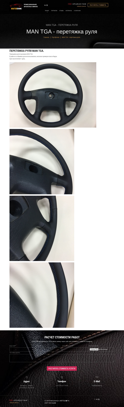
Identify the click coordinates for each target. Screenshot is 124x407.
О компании (77, 10)
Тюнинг (47, 10)
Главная (46, 37)
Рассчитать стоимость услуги (61, 368)
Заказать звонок (81, 6)
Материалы (69, 10)
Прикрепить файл (93, 346)
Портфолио (54, 10)
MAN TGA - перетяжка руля (71, 37)
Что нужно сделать (14, 352)
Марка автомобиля (67, 346)
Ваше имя (12, 346)
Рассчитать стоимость (98, 5)
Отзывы (61, 10)
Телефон (38, 346)
